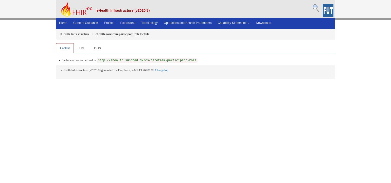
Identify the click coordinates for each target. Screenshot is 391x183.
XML (81, 48)
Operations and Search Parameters (188, 23)
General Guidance (85, 23)
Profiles (109, 23)
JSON (97, 48)
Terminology (149, 23)
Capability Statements (234, 23)
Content (65, 48)
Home (63, 23)
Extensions (127, 23)
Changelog (161, 70)
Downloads (263, 23)
